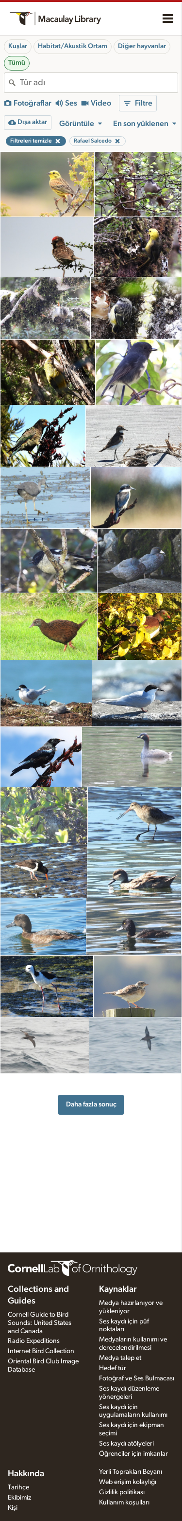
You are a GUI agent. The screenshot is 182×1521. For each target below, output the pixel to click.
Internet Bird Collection (41, 1351)
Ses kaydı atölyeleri (126, 1443)
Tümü (16, 62)
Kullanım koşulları (124, 1502)
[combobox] (99, 82)
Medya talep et (120, 1358)
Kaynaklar (118, 1289)
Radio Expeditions (34, 1341)
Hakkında (26, 1473)
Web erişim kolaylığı (127, 1482)
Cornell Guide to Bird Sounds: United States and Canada (39, 1323)
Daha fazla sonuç (91, 1104)
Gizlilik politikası (122, 1492)
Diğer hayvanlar (142, 46)
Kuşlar (17, 46)
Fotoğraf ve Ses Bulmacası (136, 1378)
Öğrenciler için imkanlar (133, 1453)
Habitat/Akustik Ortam (72, 46)
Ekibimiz (19, 1497)
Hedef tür (112, 1368)
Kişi (12, 1507)
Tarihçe (18, 1487)
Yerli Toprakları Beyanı (130, 1471)
